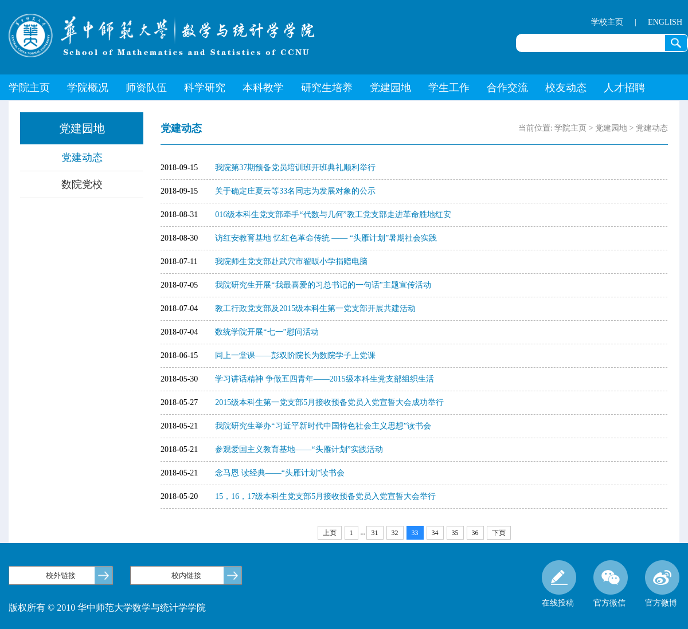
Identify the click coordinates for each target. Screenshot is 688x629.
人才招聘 (624, 87)
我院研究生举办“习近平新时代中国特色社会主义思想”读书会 (323, 426)
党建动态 (82, 157)
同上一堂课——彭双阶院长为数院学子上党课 (295, 355)
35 (455, 533)
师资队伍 (146, 87)
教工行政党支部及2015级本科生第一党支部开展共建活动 (315, 308)
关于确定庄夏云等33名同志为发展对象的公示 (295, 191)
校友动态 (566, 87)
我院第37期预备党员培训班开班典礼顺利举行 (295, 167)
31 (375, 533)
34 (435, 533)
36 (475, 533)
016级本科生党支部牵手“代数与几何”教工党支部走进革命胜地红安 (333, 214)
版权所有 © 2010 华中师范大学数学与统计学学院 (107, 607)
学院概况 (87, 87)
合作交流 (507, 87)
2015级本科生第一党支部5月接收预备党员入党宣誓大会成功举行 (329, 402)
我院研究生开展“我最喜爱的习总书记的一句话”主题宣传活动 (323, 285)
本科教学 (263, 87)
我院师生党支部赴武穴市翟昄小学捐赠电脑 (291, 261)
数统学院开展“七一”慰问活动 (266, 332)
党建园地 (390, 87)
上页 (330, 533)
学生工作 (449, 87)
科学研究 (204, 87)
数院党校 (82, 184)
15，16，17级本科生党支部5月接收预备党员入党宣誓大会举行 (325, 496)
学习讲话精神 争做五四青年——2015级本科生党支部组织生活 (324, 379)
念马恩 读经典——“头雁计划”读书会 (280, 473)
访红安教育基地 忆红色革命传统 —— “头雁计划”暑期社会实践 (326, 238)
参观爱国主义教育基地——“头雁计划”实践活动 (298, 449)
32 (395, 533)
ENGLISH (665, 22)
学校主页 (607, 22)
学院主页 (29, 87)
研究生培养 (327, 87)
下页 (499, 533)
